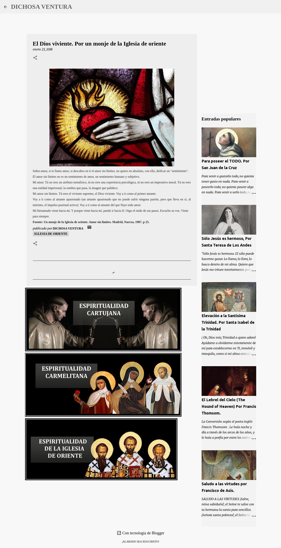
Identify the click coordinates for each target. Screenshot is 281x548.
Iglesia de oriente (51, 233)
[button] (35, 58)
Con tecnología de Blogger (140, 533)
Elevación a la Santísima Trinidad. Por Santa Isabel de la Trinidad (228, 322)
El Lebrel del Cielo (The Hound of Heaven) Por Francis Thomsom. (229, 406)
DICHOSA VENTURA (41, 6)
